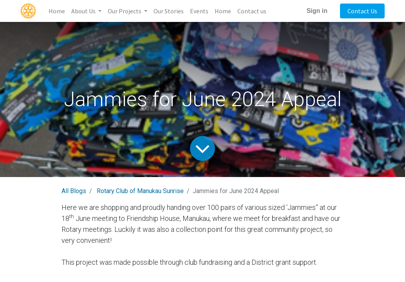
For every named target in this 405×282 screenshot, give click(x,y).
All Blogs (73, 191)
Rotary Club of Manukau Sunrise (140, 191)
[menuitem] (56, 11)
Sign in (317, 10)
